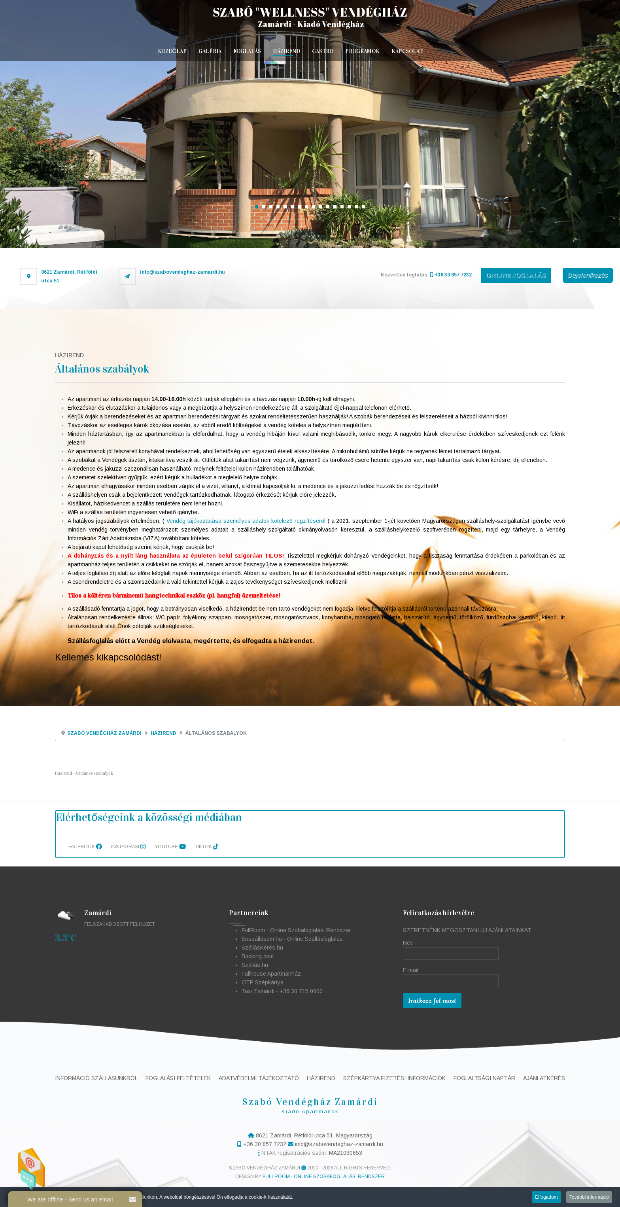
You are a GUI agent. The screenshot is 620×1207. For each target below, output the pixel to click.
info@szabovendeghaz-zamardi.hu (182, 272)
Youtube (170, 846)
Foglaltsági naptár (484, 1078)
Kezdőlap (172, 51)
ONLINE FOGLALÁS (516, 275)
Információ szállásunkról (96, 1078)
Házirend (286, 51)
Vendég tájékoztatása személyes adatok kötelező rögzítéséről (245, 521)
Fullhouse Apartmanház (271, 974)
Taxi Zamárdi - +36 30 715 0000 (282, 991)
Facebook (85, 846)
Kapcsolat (407, 51)
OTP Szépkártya (263, 982)
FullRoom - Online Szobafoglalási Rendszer (296, 930)
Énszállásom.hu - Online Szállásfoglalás (292, 939)
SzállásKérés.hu (262, 947)
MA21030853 (345, 1153)
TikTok (206, 846)
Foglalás (247, 51)
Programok (362, 51)
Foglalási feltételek (178, 1078)
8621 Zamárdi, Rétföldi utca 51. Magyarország (313, 1135)
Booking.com (258, 956)
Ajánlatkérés (544, 1078)
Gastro (322, 51)
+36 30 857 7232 (451, 275)
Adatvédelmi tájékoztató (259, 1078)
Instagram (128, 846)
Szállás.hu (255, 965)
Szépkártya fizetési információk (394, 1078)
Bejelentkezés (588, 275)
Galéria (209, 51)
